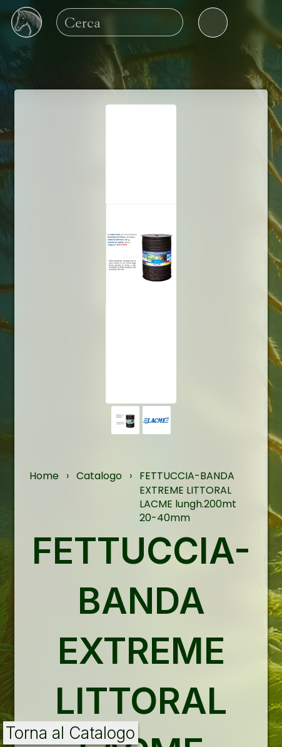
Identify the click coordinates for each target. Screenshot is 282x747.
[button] (125, 420)
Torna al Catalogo (70, 733)
